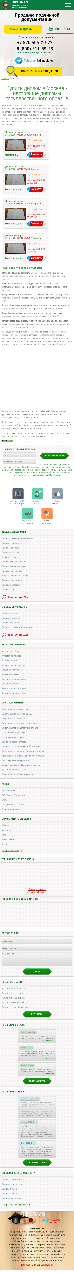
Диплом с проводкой (12, 580)
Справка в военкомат (12, 683)
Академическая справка (14, 665)
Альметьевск (8, 839)
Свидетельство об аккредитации (17, 774)
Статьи (5, 800)
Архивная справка (10, 674)
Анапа (4, 844)
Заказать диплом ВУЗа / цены (16, 575)
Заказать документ (23, 29)
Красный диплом (10, 557)
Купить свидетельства (12, 996)
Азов (4, 834)
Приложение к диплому (13, 732)
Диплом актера (9, 1191)
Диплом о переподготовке (15, 742)
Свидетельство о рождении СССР (17, 714)
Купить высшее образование (16, 1009)
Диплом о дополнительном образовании (21, 746)
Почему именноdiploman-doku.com (37, 891)
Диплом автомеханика (13, 1182)
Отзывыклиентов (56, 502)
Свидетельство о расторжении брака (20, 728)
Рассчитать (63, 29)
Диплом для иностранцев (14, 561)
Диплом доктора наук (12, 571)
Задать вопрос (37, 1083)
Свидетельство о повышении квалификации (23, 751)
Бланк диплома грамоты (13, 737)
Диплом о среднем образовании (17, 627)
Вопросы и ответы (37, 502)
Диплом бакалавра (11, 547)
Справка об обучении (12, 669)
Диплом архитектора (12, 1196)
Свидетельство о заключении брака (19, 723)
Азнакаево (7, 830)
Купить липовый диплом (13, 1000)
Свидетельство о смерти (13, 718)
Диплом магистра (10, 552)
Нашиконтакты (47, 522)
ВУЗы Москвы (8, 790)
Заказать (36, 154)
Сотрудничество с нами (13, 804)
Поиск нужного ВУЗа (17, 597)
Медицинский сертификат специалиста (21, 765)
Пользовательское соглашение (37, 1267)
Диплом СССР (8, 589)
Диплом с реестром (11, 585)
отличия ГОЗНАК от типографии (17, 502)
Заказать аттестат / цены (14, 688)
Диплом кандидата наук (13, 566)
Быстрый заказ (36, 140)
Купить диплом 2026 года (14, 991)
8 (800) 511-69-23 (35, 49)
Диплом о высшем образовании (17, 538)
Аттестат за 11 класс (12, 651)
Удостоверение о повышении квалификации (23, 755)
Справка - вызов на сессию (15, 679)
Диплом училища (10, 613)
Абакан (5, 825)
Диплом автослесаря (12, 1187)
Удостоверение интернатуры (15, 760)
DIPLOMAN (33, 1217)
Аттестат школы (9, 660)
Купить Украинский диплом (15, 769)
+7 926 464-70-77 (35, 43)
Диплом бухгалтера (11, 1201)
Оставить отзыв (37, 1165)
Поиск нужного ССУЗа (17, 635)
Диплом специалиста (12, 543)
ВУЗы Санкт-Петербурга (13, 795)
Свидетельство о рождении (15, 709)
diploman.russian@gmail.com (46, 475)
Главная (5, 78)
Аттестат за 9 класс (11, 656)
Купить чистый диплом (13, 1005)
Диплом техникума (11, 618)
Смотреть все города (12, 850)
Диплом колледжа (11, 622)
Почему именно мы (11, 809)
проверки (34, 37)
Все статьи (37, 1017)
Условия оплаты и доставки (27, 522)
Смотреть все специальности (16, 1207)
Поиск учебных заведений (39, 71)
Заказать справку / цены (14, 693)
